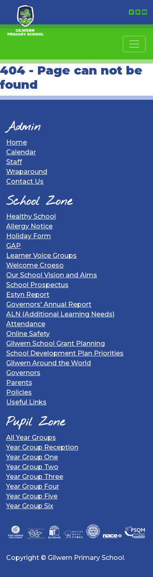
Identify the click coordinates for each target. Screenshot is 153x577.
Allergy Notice (29, 226)
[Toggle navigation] (134, 44)
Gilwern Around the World (48, 363)
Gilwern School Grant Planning (55, 343)
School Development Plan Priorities (65, 353)
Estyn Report (27, 294)
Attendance (25, 324)
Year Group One (32, 457)
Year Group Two (32, 467)
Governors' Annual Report (48, 304)
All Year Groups (31, 437)
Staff (14, 162)
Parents (19, 382)
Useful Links (26, 402)
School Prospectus (37, 285)
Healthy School (31, 216)
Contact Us (25, 181)
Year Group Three (34, 476)
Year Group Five (32, 496)
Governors (23, 373)
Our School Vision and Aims (51, 275)
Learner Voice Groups (41, 255)
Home (16, 142)
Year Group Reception (42, 447)
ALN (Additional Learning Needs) (60, 314)
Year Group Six (29, 506)
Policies (19, 392)
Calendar (21, 152)
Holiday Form (28, 236)
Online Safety (28, 334)
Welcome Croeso (35, 265)
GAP (13, 246)
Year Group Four (32, 486)
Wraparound (26, 172)
